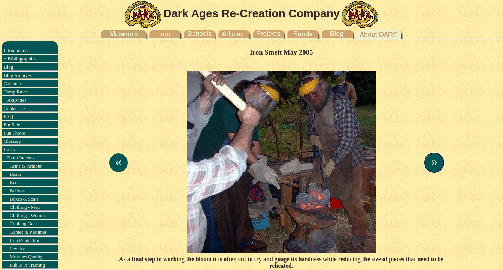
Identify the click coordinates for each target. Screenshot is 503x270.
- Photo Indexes (19, 157)
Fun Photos (15, 133)
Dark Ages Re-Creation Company (251, 13)
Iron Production (25, 240)
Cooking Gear (23, 223)
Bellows (18, 191)
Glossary (12, 141)
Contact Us (14, 108)
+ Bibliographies (20, 59)
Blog (8, 67)
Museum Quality (26, 257)
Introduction (16, 50)
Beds (14, 182)
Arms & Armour (26, 166)
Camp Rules (16, 91)
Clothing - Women (28, 215)
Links (9, 149)
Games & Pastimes (28, 232)
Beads (16, 174)
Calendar (12, 83)
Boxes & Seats (24, 199)
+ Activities (15, 100)
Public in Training (27, 265)
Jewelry (17, 248)
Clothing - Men (25, 207)
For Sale (12, 125)
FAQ (8, 116)
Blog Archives (18, 75)
